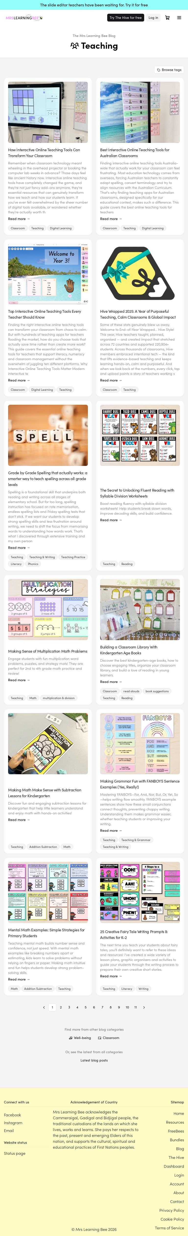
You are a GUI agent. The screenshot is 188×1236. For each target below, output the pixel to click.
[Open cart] (167, 18)
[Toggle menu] (179, 18)
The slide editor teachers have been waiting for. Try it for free (94, 4)
